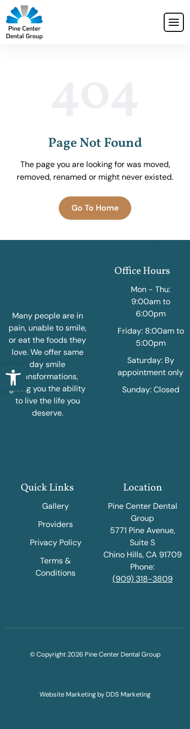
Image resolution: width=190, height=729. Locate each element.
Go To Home (95, 207)
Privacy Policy (56, 542)
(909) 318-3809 (142, 579)
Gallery (55, 506)
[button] (13, 377)
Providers (55, 524)
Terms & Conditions (55, 566)
